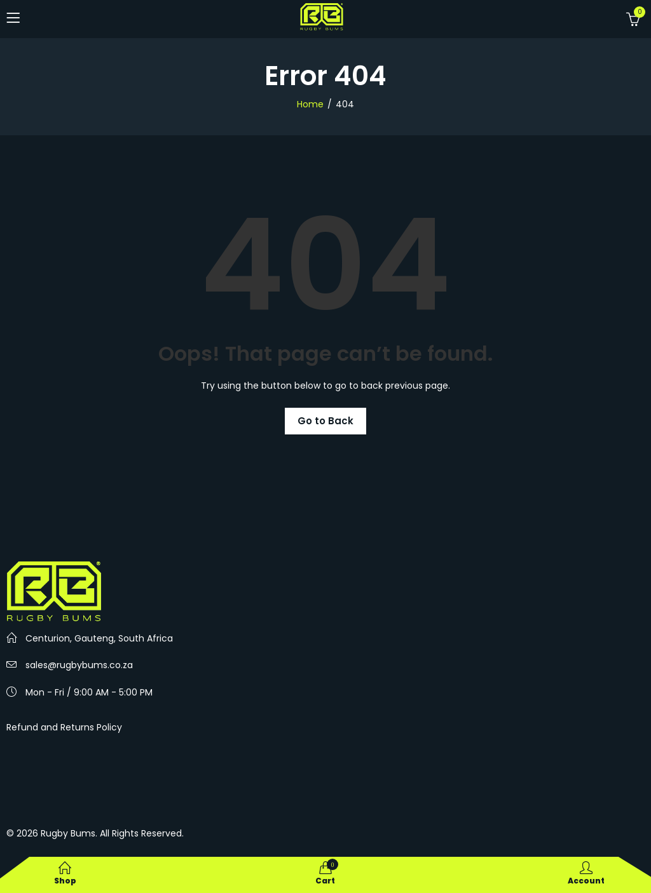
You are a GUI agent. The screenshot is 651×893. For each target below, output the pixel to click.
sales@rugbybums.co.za (79, 665)
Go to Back (325, 420)
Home (310, 104)
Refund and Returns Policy (64, 727)
